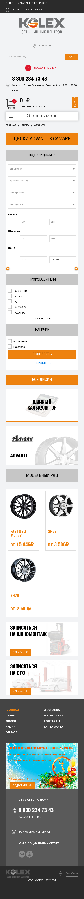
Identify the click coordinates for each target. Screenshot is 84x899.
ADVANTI (39, 125)
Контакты (52, 721)
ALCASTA (17, 307)
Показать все (42, 318)
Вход (16, 10)
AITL (14, 302)
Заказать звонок (45, 68)
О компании (53, 716)
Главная (11, 125)
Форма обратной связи (34, 832)
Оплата (11, 732)
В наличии (17, 341)
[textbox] (42, 169)
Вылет (12, 215)
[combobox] (42, 168)
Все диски (42, 380)
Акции (10, 727)
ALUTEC (16, 312)
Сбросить (42, 363)
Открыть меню (42, 116)
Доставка (52, 710)
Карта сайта (53, 727)
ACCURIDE (18, 291)
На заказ (16, 347)
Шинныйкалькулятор (42, 405)
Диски (25, 125)
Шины (10, 716)
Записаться (20, 652)
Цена (11, 248)
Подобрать (42, 354)
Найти (71, 57)
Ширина (13, 231)
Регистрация (34, 10)
